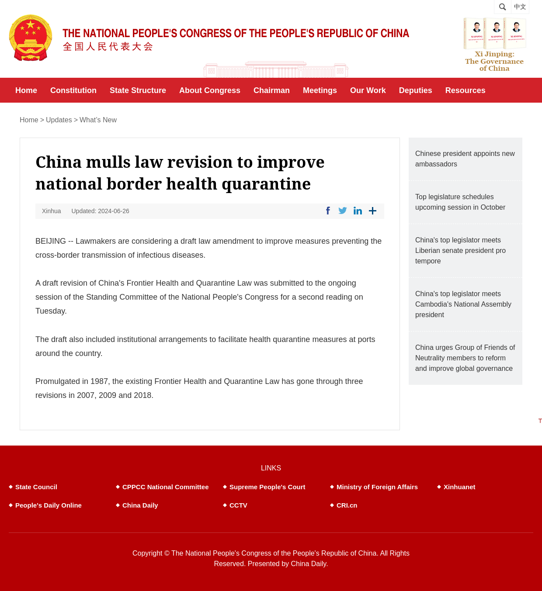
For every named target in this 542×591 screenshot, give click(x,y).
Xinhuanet (460, 487)
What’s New (98, 120)
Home (29, 120)
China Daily (140, 505)
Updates (59, 120)
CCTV (238, 505)
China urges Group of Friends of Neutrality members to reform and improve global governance (465, 358)
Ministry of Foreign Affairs (377, 487)
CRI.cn (347, 505)
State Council (36, 487)
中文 (520, 6)
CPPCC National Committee (165, 487)
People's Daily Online (48, 505)
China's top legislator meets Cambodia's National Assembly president (463, 304)
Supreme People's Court (267, 487)
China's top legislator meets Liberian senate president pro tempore (460, 250)
